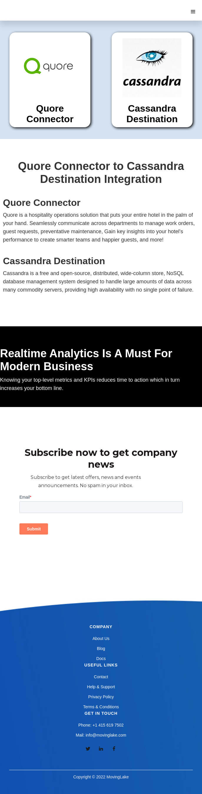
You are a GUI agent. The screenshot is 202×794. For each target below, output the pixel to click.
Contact (101, 676)
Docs (101, 658)
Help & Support (101, 686)
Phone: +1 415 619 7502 (101, 725)
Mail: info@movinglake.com (101, 735)
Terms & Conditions (101, 706)
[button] (193, 12)
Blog (101, 648)
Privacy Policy (101, 696)
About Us (101, 638)
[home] (35, 6)
